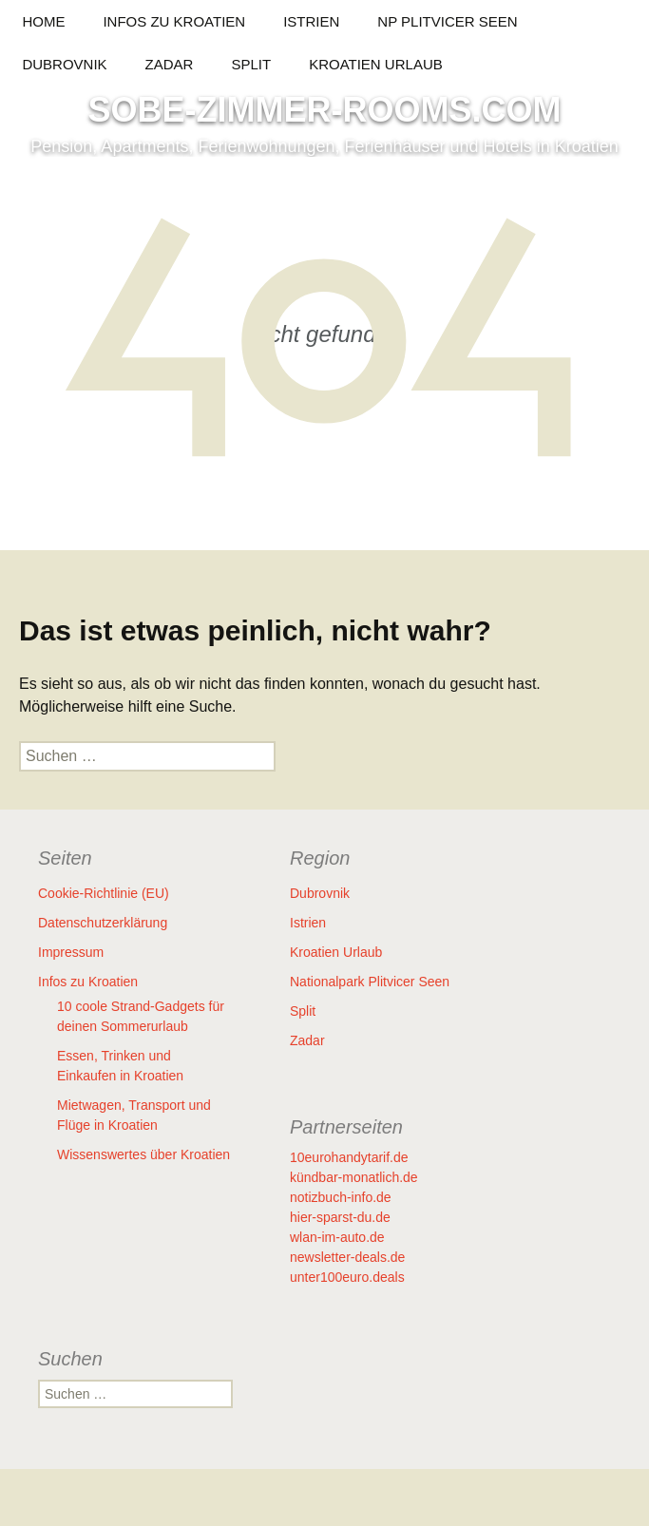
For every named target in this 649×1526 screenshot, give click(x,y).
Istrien (311, 21)
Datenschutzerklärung (102, 922)
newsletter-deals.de (347, 1257)
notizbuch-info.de (340, 1197)
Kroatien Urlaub (376, 64)
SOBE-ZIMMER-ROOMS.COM (325, 110)
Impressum (71, 952)
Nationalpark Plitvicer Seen (369, 981)
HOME (43, 21)
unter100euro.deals (347, 1277)
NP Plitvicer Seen (447, 21)
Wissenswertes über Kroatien (143, 1154)
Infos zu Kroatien (174, 21)
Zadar (169, 64)
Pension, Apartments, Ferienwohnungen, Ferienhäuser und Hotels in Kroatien (324, 146)
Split (251, 64)
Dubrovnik (64, 64)
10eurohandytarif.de (349, 1157)
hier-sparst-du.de (340, 1217)
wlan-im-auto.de (337, 1237)
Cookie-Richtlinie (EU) (103, 893)
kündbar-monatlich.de (354, 1177)
